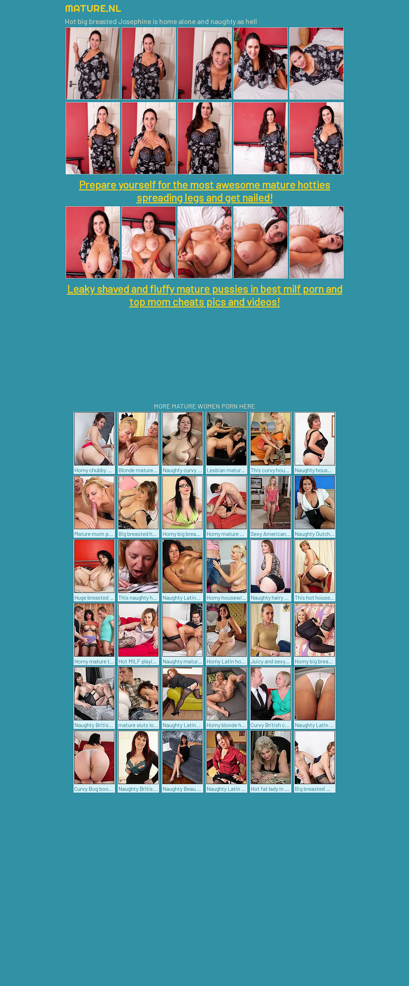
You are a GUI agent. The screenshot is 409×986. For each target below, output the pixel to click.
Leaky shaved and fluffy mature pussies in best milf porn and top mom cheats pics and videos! (204, 295)
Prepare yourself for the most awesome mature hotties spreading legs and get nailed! (204, 191)
